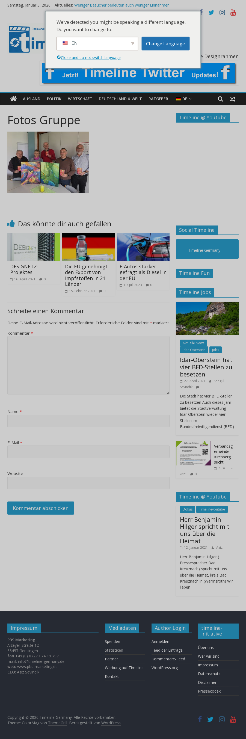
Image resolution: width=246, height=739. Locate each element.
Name (14, 411)
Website (15, 473)
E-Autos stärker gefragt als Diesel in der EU (143, 272)
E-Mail (14, 442)
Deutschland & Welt (120, 98)
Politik (54, 98)
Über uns (206, 647)
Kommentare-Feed (168, 658)
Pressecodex (209, 691)
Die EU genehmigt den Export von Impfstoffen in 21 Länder (86, 275)
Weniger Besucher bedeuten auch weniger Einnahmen (122, 5)
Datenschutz (209, 673)
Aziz (219, 547)
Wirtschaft (80, 98)
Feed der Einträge (167, 650)
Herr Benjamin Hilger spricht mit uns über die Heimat (204, 530)
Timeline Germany (204, 250)
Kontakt (112, 676)
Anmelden (160, 641)
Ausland (31, 98)
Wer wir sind (209, 656)
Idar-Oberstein (194, 350)
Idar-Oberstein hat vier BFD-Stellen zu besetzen (206, 366)
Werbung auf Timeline (124, 667)
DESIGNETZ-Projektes (24, 269)
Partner (111, 658)
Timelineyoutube (212, 509)
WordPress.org (165, 667)
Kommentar (20, 333)
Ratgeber (158, 98)
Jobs (215, 350)
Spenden (112, 641)
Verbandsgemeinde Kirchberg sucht (223, 454)
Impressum (208, 664)
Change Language (165, 43)
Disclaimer (207, 682)
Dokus (187, 509)
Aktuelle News (193, 343)
